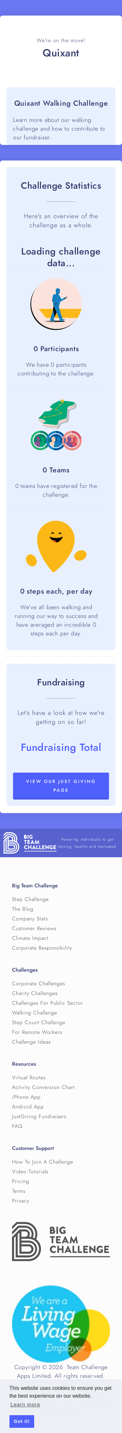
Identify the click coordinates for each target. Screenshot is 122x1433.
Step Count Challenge (38, 1022)
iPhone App (26, 1097)
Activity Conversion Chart (43, 1087)
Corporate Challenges (38, 983)
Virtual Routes (29, 1077)
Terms (18, 1191)
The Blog (23, 909)
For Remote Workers (37, 1032)
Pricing (20, 1181)
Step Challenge (30, 899)
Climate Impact (30, 938)
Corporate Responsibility (42, 948)
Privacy (20, 1201)
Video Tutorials (30, 1171)
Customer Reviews (34, 928)
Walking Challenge (34, 1013)
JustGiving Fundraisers (39, 1116)
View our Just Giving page (61, 785)
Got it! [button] (22, 1421)
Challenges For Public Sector (47, 1003)
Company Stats (30, 919)
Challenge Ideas (31, 1042)
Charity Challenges (35, 993)
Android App (28, 1107)
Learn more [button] (25, 1404)
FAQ (17, 1126)
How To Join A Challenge (42, 1162)
